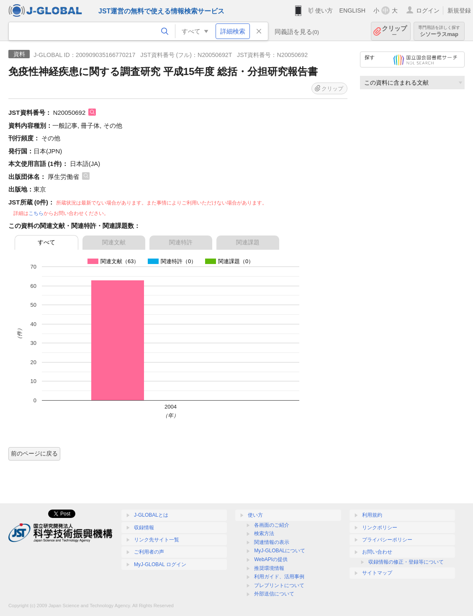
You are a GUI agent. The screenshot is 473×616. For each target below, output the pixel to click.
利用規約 (372, 515)
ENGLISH (352, 10)
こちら (36, 213)
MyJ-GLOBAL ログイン (160, 564)
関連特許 (181, 242)
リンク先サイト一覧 (156, 540)
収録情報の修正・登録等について (406, 562)
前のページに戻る (34, 453)
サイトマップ (377, 573)
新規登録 (459, 10)
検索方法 (264, 533)
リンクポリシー (379, 528)
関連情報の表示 (271, 542)
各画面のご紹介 (271, 525)
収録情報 (144, 528)
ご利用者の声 (149, 552)
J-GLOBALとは (151, 515)
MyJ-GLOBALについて (279, 551)
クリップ (394, 31)
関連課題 (248, 242)
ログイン (428, 10)
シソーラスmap (439, 31)
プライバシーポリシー (387, 540)
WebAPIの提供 (271, 559)
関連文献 (114, 242)
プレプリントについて (279, 585)
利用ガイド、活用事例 (279, 577)
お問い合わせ (377, 552)
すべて (46, 242)
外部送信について (274, 594)
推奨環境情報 (269, 568)
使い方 (324, 10)
